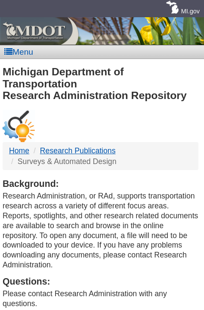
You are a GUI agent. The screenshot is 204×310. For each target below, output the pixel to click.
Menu (18, 51)
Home (19, 150)
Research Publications (78, 150)
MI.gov (190, 11)
